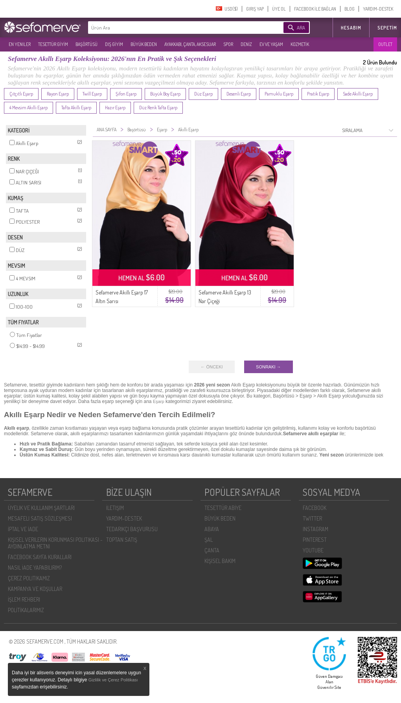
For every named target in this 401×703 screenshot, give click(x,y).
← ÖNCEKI (211, 366)
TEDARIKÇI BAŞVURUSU (132, 529)
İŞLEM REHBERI (24, 599)
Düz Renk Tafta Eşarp (158, 107)
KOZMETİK (300, 44)
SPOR (228, 44)
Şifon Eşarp (126, 94)
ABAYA (211, 529)
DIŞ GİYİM (114, 44)
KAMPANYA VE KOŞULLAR (35, 588)
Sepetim (387, 28)
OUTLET (385, 44)
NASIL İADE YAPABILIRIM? (35, 567)
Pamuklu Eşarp (279, 94)
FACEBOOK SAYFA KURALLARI (40, 557)
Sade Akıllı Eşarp (358, 94)
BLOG (349, 9)
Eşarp (158, 401)
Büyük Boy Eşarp (165, 94)
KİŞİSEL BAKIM (219, 561)
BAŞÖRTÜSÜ (86, 44)
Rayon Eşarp (58, 94)
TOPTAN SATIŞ (121, 539)
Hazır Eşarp (115, 107)
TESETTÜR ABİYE (222, 507)
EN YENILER (20, 44)
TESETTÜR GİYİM (53, 44)
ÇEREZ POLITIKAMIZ (29, 578)
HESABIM (351, 28)
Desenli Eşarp (238, 94)
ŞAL (208, 539)
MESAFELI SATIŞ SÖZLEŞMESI (40, 518)
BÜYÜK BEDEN (144, 44)
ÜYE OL (279, 9)
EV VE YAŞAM (271, 44)
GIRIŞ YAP (255, 9)
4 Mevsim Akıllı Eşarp (28, 107)
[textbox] (173, 27)
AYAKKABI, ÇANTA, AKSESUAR (190, 44)
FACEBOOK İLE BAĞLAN (315, 9)
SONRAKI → (268, 366)
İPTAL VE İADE (23, 529)
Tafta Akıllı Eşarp (76, 107)
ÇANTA (211, 550)
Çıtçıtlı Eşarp (21, 94)
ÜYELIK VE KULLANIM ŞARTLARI (41, 507)
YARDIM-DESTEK (378, 9)
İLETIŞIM (115, 507)
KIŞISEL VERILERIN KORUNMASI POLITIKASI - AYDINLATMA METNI (55, 543)
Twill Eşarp (92, 94)
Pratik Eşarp (318, 94)
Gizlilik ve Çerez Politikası (113, 679)
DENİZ (246, 44)
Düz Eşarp (203, 94)
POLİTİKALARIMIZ (26, 610)
